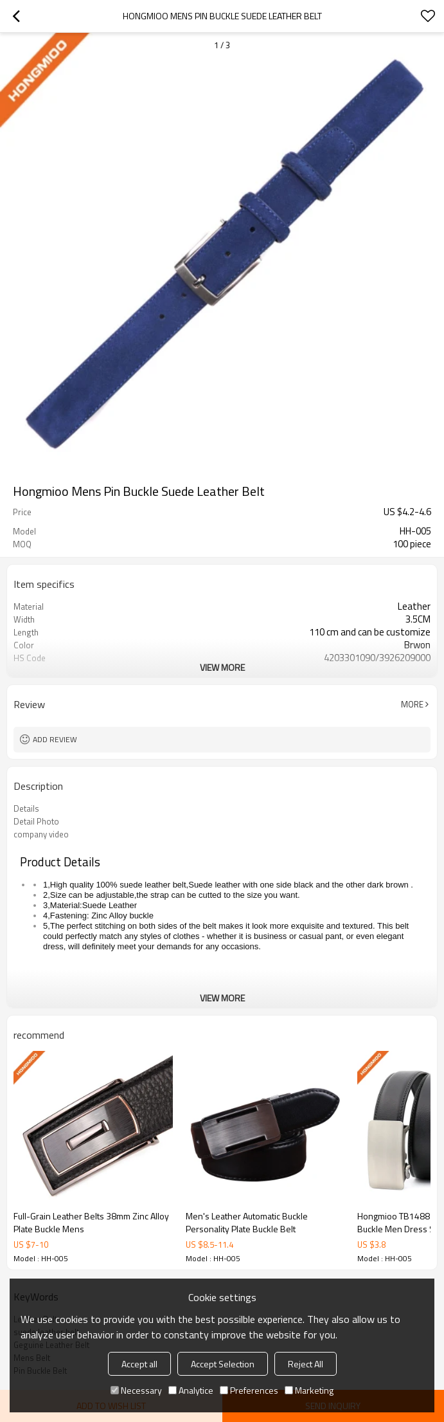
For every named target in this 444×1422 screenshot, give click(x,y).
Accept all (139, 1364)
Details (26, 808)
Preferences (249, 1390)
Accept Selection (222, 1364)
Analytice (190, 1390)
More (412, 704)
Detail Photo (36, 821)
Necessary (136, 1390)
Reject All (305, 1364)
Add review (55, 739)
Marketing (309, 1390)
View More (222, 667)
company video (41, 834)
